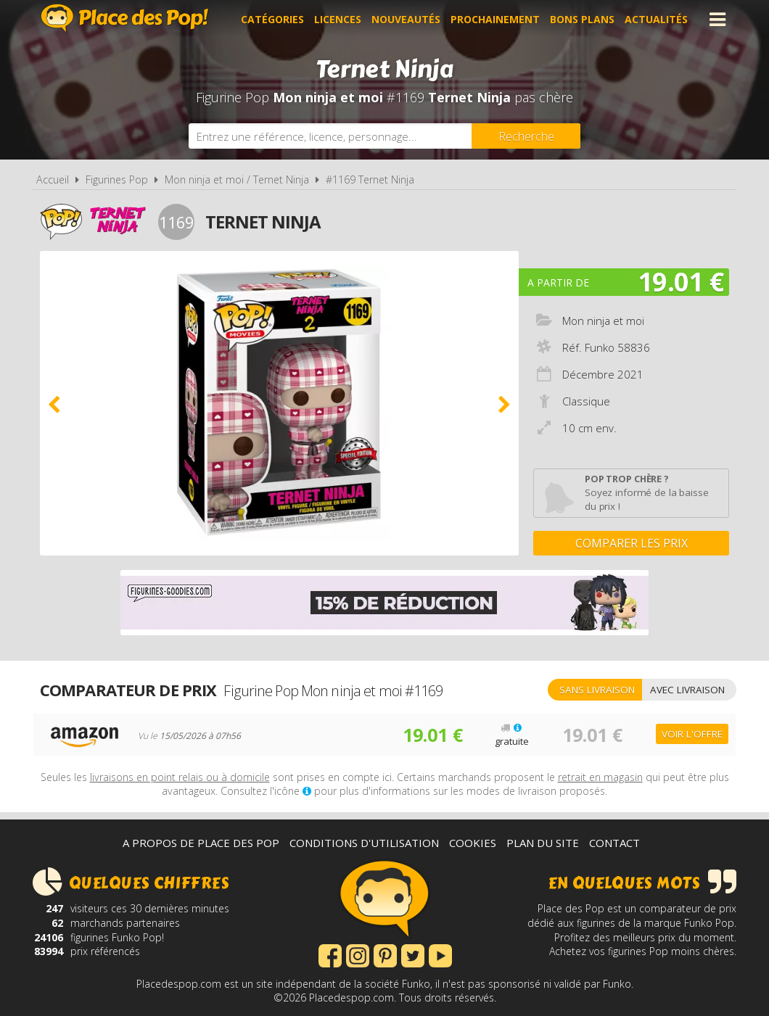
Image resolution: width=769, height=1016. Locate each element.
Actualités (656, 19)
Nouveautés (405, 19)
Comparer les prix (631, 543)
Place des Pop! (125, 18)
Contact (614, 842)
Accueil (52, 179)
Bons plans (582, 19)
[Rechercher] (526, 136)
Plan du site (542, 842)
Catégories (272, 19)
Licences (337, 19)
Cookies (472, 842)
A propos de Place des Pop (201, 842)
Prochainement (495, 19)
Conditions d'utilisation (364, 842)
